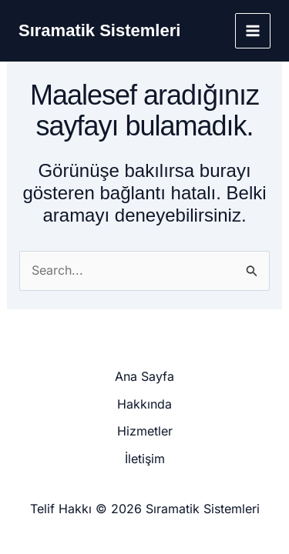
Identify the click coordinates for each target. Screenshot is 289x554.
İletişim (145, 458)
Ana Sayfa (144, 376)
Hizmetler (145, 431)
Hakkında (144, 404)
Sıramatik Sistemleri (99, 30)
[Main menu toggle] (253, 30)
